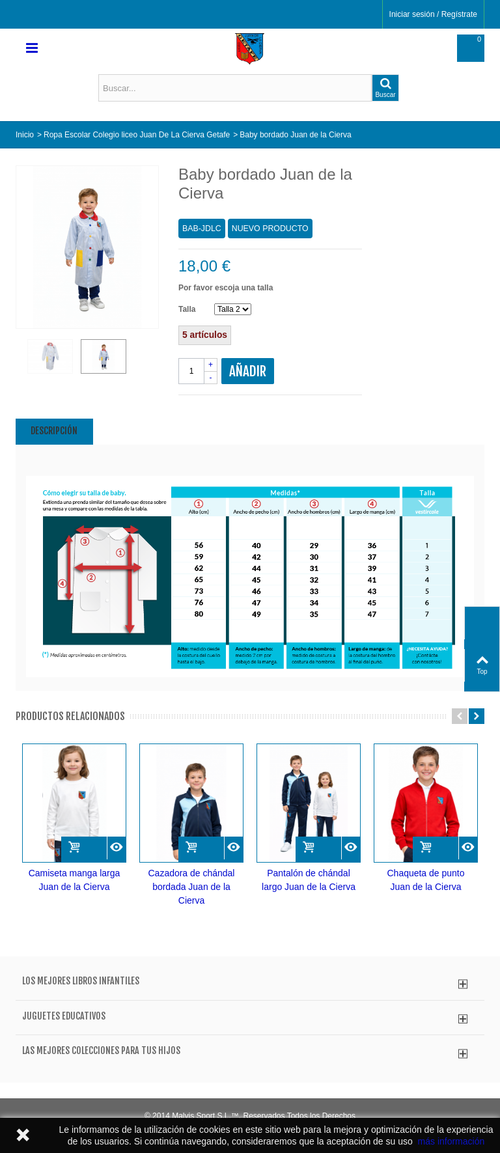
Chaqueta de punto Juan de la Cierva (426, 880)
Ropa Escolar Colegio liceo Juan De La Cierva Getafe (137, 134)
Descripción (54, 430)
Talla (188, 309)
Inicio (25, 134)
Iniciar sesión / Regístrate (433, 14)
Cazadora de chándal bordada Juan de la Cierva (191, 887)
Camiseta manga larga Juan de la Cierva (74, 880)
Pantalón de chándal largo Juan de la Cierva (308, 880)
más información (451, 1141)
